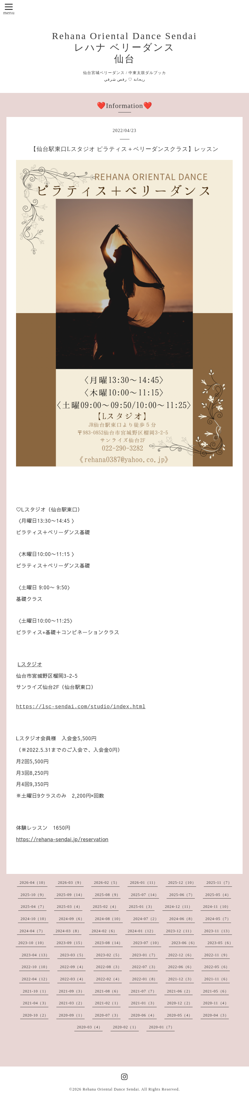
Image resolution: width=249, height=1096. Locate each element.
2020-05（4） (180, 1015)
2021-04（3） (35, 1003)
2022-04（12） (36, 979)
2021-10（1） (35, 991)
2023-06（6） (184, 943)
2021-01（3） (144, 1003)
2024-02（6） (104, 931)
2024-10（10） (34, 919)
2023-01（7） (145, 955)
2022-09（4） (73, 967)
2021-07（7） (144, 991)
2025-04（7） (33, 906)
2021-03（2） (72, 1003)
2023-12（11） (180, 931)
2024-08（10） (109, 919)
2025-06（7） (182, 895)
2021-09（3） (72, 991)
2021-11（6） (217, 979)
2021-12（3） (181, 979)
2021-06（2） (180, 991)
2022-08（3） (109, 967)
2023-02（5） (109, 955)
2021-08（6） (107, 991)
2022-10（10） (36, 967)
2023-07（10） (147, 943)
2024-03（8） (68, 931)
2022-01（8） (145, 979)
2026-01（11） (144, 882)
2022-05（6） (217, 967)
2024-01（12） (142, 931)
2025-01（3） (141, 906)
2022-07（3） (145, 967)
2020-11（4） (216, 1003)
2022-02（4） (109, 979)
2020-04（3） (216, 1015)
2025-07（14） (145, 895)
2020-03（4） (90, 1027)
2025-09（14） (71, 895)
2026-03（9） (71, 882)
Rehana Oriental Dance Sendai (111, 1089)
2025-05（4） (218, 895)
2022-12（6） (181, 955)
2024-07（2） (146, 919)
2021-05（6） (216, 991)
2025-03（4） (69, 906)
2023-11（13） (218, 931)
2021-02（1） (107, 1003)
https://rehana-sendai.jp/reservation (62, 839)
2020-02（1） (126, 1027)
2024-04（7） (32, 931)
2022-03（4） (73, 979)
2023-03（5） (73, 955)
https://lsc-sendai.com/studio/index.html (80, 707)
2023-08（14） (109, 943)
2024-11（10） (217, 906)
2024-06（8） (182, 919)
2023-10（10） (32, 943)
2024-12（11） (179, 906)
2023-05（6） (220, 943)
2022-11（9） (217, 955)
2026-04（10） (33, 882)
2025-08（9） (107, 895)
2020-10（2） (35, 1015)
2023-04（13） (36, 955)
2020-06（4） (144, 1015)
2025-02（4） (106, 906)
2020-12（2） (180, 1003)
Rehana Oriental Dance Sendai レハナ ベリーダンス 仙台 (124, 47)
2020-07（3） (107, 1015)
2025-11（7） (219, 882)
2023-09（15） (71, 943)
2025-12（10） (182, 882)
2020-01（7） (162, 1027)
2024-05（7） (218, 919)
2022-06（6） (181, 967)
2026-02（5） (107, 882)
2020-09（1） (72, 1015)
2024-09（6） (72, 919)
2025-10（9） (33, 895)
